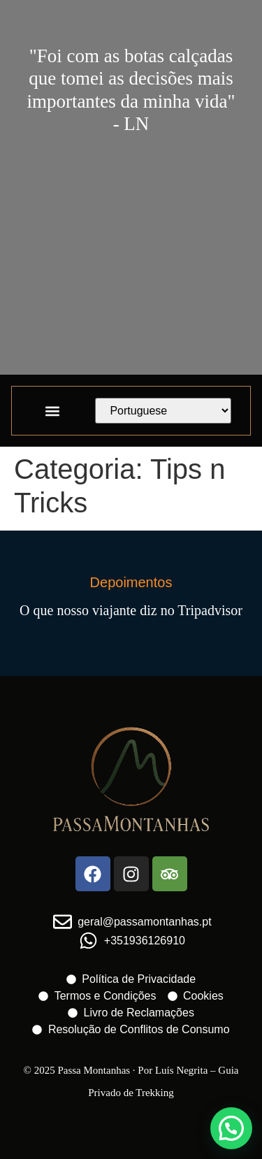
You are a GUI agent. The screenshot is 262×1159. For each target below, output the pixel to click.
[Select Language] (163, 411)
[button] (52, 410)
